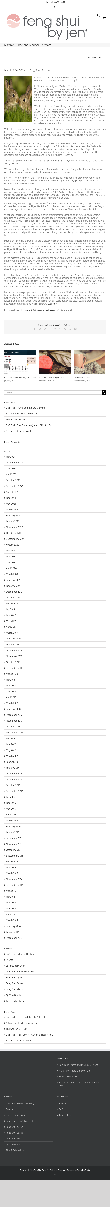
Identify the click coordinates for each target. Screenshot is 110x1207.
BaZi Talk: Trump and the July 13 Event (20, 377)
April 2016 (11, 814)
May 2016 (11, 808)
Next (100, 57)
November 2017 (14, 720)
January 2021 (12, 521)
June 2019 (11, 615)
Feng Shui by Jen (14, 977)
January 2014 (12, 932)
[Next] (103, 366)
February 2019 (13, 638)
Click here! (52, 303)
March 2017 (12, 756)
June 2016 (11, 802)
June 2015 (11, 867)
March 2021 (12, 509)
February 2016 (13, 826)
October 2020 (13, 533)
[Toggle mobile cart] (104, 18)
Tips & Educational (52, 310)
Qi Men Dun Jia (13, 995)
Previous (91, 57)
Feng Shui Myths (14, 989)
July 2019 (10, 609)
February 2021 (13, 515)
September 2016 (14, 791)
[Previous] (6, 366)
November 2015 (14, 844)
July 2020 (11, 550)
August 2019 (12, 603)
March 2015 (12, 873)
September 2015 (14, 855)
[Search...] (53, 392)
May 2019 (11, 621)
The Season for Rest (82, 377)
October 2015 (13, 849)
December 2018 (14, 650)
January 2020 (13, 585)
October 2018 (13, 662)
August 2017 (12, 738)
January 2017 (12, 767)
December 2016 (14, 773)
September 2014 (14, 885)
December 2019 (14, 591)
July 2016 (10, 797)
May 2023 (11, 468)
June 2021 (11, 497)
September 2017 (14, 732)
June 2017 (11, 744)
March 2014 (12, 920)
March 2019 (12, 632)
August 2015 (12, 861)
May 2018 (11, 691)
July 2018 (10, 679)
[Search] (104, 392)
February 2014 (13, 926)
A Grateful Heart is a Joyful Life (51, 377)
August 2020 (12, 544)
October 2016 (13, 785)
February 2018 (13, 709)
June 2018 (11, 685)
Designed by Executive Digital (78, 1170)
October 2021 (13, 480)
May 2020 (11, 562)
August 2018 (12, 673)
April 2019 (11, 626)
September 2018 (14, 668)
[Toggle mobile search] (98, 15)
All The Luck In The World (19, 431)
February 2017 (13, 761)
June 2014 (11, 902)
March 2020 (12, 574)
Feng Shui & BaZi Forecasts (33, 310)
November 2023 (14, 462)
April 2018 (11, 697)
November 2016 (14, 779)
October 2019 (13, 597)
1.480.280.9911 (60, 2)
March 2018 (12, 703)
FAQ (61, 1109)
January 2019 (12, 644)
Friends (62, 1103)
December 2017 (14, 714)
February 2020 (13, 580)
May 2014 (11, 908)
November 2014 (14, 879)
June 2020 (11, 556)
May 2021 (11, 503)
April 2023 (11, 474)
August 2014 (12, 890)
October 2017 (13, 726)
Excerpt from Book (15, 965)
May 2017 (11, 750)
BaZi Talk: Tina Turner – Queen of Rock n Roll (29, 425)
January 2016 (12, 832)
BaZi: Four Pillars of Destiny (20, 954)
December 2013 (14, 937)
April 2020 (11, 568)
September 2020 (15, 538)
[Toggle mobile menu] (104, 15)
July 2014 (10, 896)
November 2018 (14, 656)
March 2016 (12, 820)
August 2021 (12, 492)
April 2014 (11, 914)
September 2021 (14, 486)
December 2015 (14, 838)
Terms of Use (65, 1115)
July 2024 (10, 456)
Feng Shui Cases (14, 983)
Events (9, 959)
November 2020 (14, 527)
